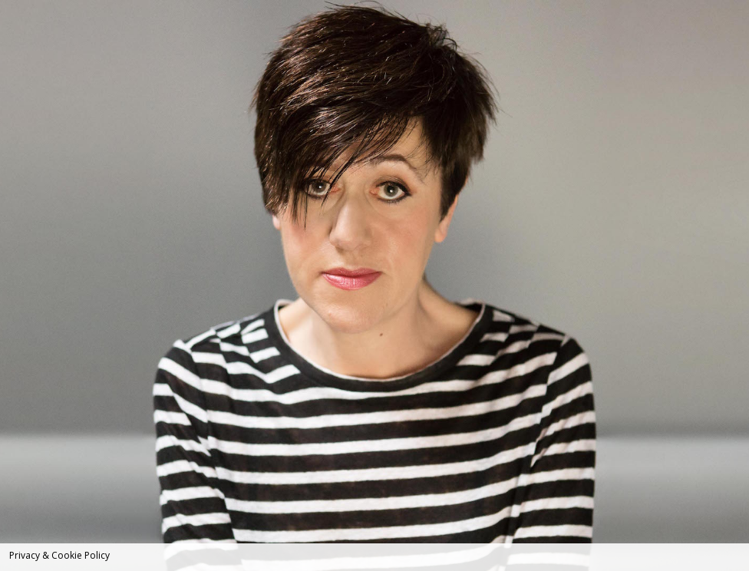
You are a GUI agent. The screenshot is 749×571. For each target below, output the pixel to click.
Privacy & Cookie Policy (59, 555)
